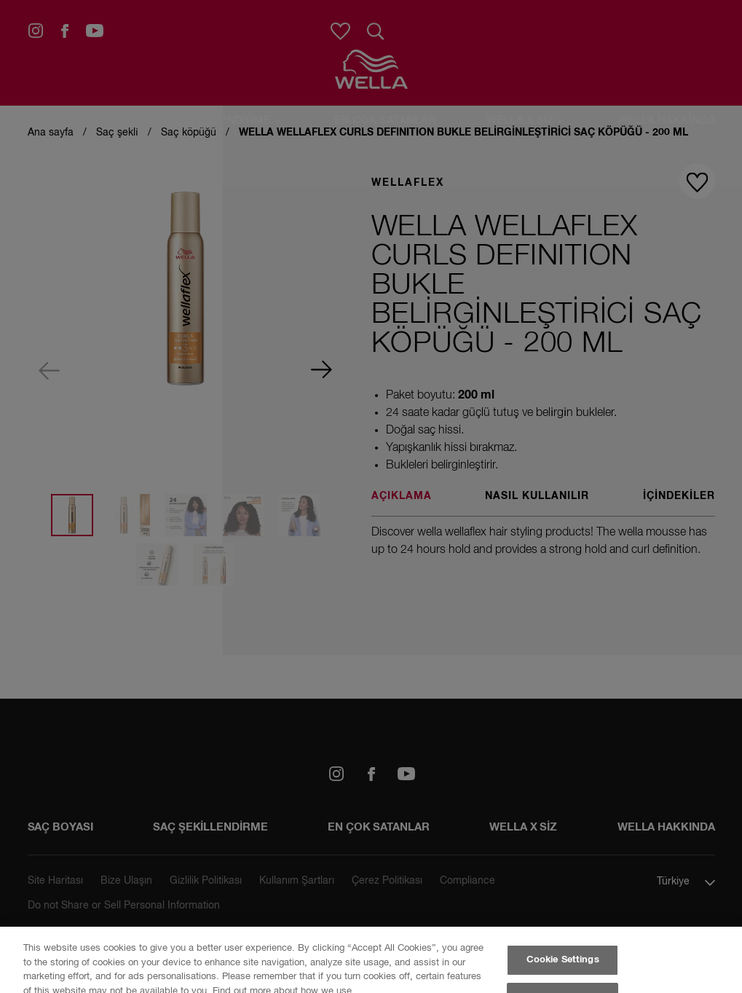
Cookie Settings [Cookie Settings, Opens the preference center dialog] (562, 960)
